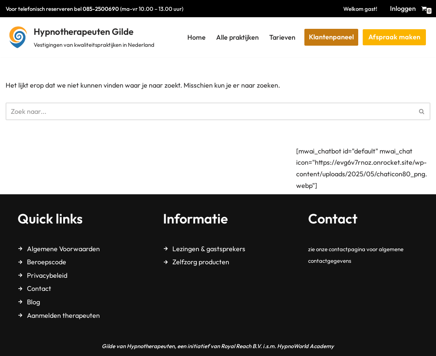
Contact (39, 288)
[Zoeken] (210, 111)
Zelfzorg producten (200, 262)
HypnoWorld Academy (305, 346)
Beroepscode (46, 262)
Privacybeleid (47, 275)
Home (196, 37)
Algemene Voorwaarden (63, 248)
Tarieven (282, 37)
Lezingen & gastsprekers (208, 248)
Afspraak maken (394, 37)
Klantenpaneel (331, 37)
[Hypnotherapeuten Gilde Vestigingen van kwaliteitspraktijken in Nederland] (80, 37)
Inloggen (403, 8)
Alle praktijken (237, 37)
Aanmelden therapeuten (63, 315)
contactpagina (347, 249)
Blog (33, 302)
